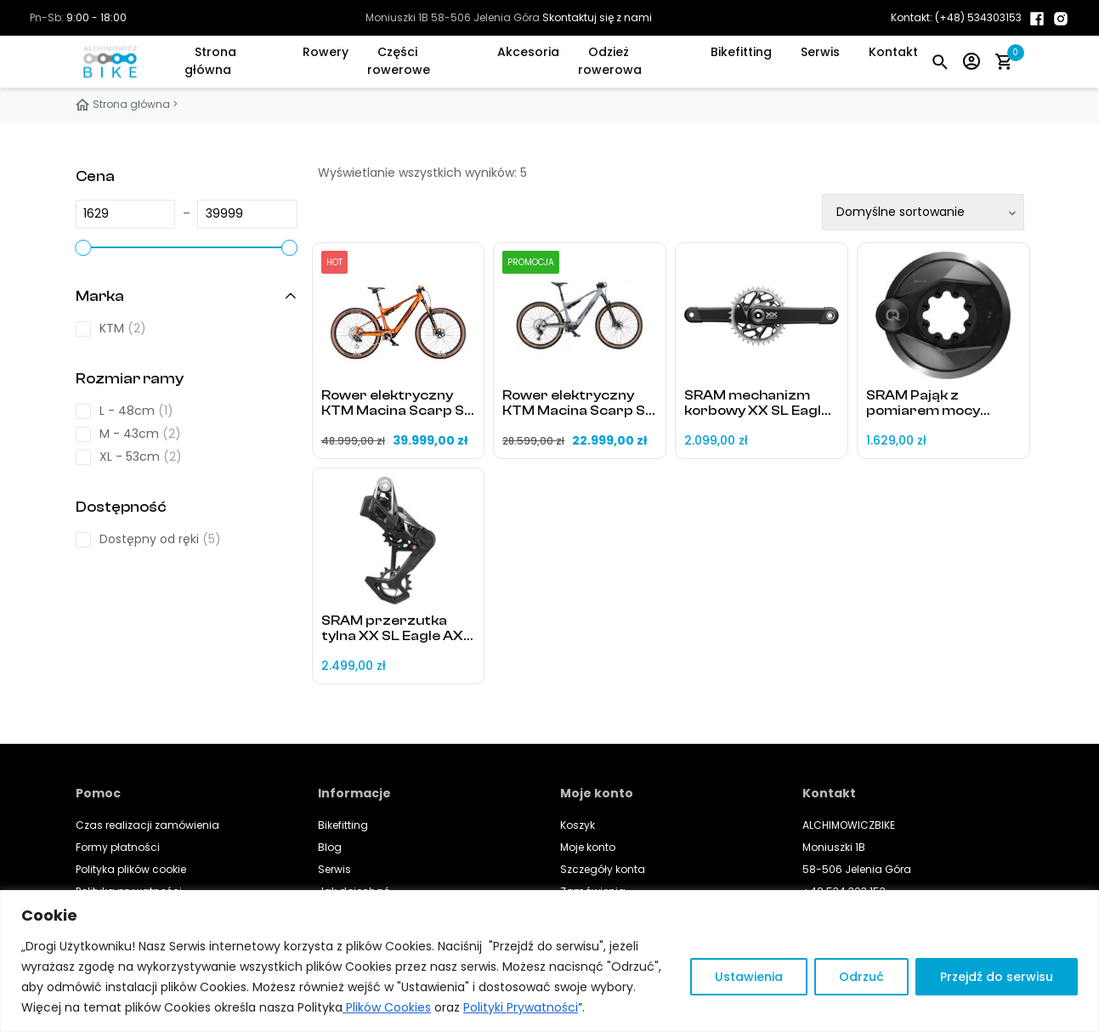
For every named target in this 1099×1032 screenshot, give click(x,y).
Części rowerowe (398, 60)
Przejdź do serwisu (996, 976)
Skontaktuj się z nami (597, 17)
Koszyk (577, 825)
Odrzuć (861, 976)
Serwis (820, 51)
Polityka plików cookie (131, 869)
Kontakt (893, 51)
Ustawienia (749, 976)
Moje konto (587, 847)
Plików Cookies (387, 1007)
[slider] (83, 247)
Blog (330, 847)
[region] (549, 961)
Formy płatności (118, 847)
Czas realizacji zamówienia (147, 825)
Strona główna (210, 60)
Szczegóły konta (602, 869)
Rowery (325, 51)
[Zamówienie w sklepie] (923, 212)
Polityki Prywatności (520, 1007)
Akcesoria (528, 51)
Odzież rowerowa (610, 60)
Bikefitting (741, 51)
